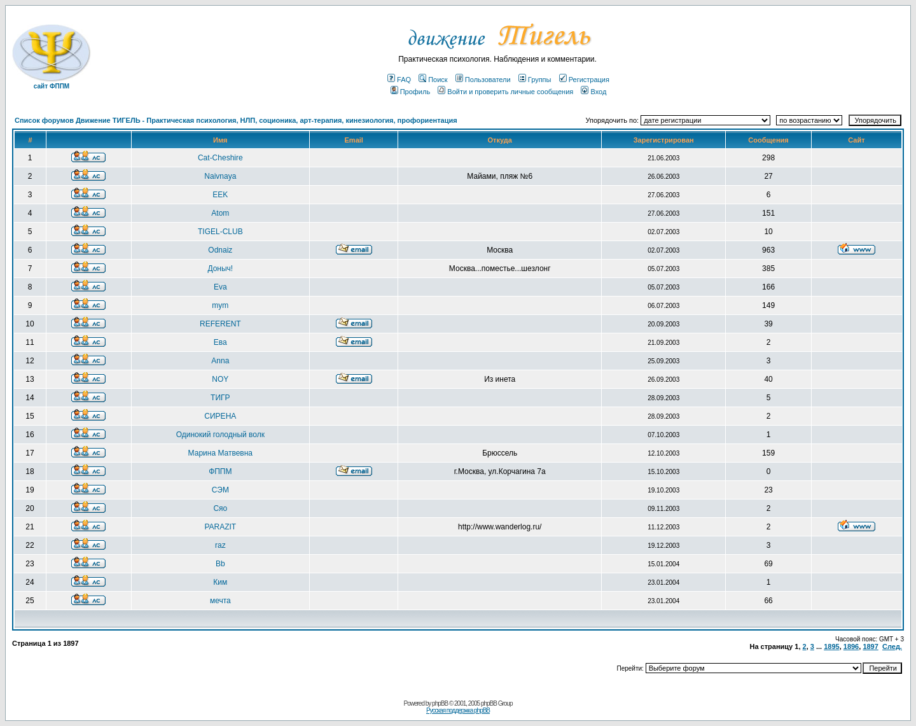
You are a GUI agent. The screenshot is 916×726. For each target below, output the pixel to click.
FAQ (399, 79)
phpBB (440, 703)
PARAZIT (220, 526)
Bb (220, 563)
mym (220, 305)
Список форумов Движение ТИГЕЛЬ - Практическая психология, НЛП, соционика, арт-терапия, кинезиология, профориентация (236, 120)
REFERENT (220, 323)
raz (220, 545)
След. (892, 646)
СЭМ (220, 489)
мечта (220, 600)
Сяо (220, 508)
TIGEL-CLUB (220, 231)
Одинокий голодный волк (220, 434)
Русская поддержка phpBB (458, 710)
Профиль (411, 91)
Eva (220, 287)
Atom (220, 213)
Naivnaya (220, 176)
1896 (851, 646)
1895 (831, 646)
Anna (220, 360)
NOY (220, 379)
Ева (220, 342)
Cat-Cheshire (220, 157)
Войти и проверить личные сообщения (505, 91)
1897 (870, 646)
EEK (220, 194)
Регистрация (584, 79)
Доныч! (220, 268)
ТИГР (220, 397)
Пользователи (483, 79)
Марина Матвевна (220, 453)
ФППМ (220, 471)
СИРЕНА (220, 416)
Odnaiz (220, 250)
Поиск (433, 79)
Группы (535, 79)
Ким (220, 582)
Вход (593, 91)
